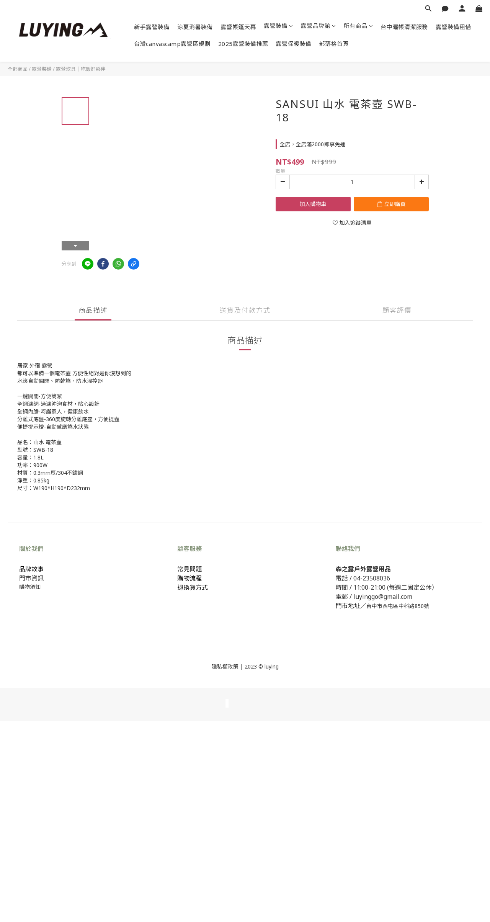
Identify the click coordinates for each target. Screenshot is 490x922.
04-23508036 (371, 578)
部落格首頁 (334, 43)
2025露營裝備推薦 (243, 43)
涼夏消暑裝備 (195, 27)
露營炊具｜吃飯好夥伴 (81, 68)
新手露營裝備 (152, 27)
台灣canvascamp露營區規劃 (172, 43)
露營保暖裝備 (294, 43)
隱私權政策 (225, 666)
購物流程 (189, 578)
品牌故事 (31, 569)
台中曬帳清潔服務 (404, 27)
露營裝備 (278, 25)
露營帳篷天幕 (238, 27)
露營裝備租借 (453, 27)
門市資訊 (31, 578)
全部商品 (18, 68)
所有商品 (358, 25)
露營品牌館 (318, 25)
